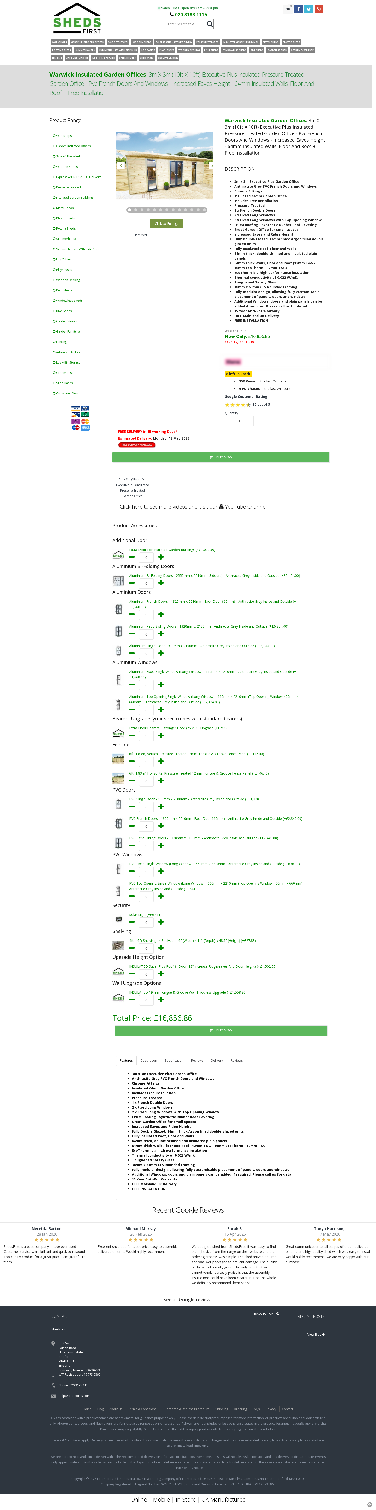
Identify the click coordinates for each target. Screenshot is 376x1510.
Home (87, 1409)
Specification (174, 1060)
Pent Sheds (62, 290)
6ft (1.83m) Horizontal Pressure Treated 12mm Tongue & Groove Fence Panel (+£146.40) (199, 773)
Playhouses (62, 270)
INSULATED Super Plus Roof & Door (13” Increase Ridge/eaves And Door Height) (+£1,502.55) (202, 966)
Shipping (221, 1409)
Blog (100, 1409)
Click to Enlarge (167, 223)
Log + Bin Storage (67, 362)
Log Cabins (62, 259)
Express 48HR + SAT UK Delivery (77, 177)
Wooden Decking (66, 280)
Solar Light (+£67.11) (145, 914)
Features (126, 1060)
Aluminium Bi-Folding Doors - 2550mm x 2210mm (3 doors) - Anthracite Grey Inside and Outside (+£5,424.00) (214, 575)
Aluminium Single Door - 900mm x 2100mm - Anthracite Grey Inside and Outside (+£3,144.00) (202, 645)
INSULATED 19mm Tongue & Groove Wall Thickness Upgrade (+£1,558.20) (188, 992)
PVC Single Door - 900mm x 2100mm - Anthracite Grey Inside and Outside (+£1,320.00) (197, 799)
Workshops (62, 136)
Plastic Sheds (64, 218)
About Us (116, 1409)
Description (149, 1060)
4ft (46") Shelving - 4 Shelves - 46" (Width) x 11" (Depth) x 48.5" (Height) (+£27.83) (192, 940)
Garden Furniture (66, 332)
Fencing (60, 342)
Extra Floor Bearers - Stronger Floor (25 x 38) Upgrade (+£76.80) (179, 728)
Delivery (217, 1060)
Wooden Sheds (65, 167)
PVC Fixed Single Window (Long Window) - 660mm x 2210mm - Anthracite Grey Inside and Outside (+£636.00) (214, 864)
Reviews (197, 1060)
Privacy (271, 1409)
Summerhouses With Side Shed (76, 249)
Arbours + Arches (66, 352)
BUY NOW (221, 457)
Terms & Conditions (142, 1409)
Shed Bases (63, 383)
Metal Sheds (63, 208)
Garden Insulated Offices (72, 146)
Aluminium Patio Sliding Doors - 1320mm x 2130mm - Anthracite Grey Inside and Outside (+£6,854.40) (208, 626)
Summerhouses (65, 239)
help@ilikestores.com (74, 1396)
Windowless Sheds (67, 301)
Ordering (240, 1409)
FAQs (256, 1409)
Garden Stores (65, 321)
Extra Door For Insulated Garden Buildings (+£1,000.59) (172, 549)
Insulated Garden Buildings (73, 198)
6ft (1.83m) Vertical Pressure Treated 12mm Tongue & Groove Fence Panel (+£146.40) (196, 754)
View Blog (316, 1334)
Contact (287, 1409)
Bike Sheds (62, 311)
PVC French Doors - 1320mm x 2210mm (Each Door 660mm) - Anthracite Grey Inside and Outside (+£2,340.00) (215, 818)
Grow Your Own (65, 393)
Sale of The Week (67, 156)
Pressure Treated (67, 187)
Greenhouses (64, 373)
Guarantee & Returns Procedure (186, 1409)
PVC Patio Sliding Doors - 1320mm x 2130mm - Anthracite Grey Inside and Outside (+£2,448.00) (203, 838)
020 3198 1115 (191, 14)
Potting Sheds (64, 228)
